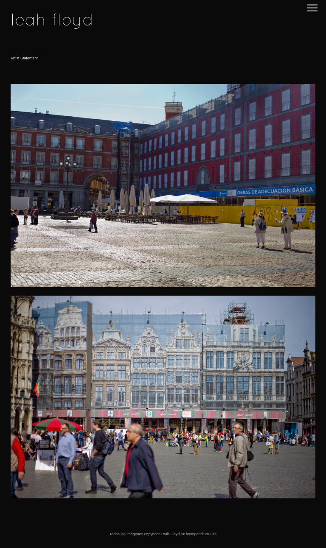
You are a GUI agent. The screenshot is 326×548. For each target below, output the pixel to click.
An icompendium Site (198, 534)
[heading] (52, 23)
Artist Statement (24, 58)
